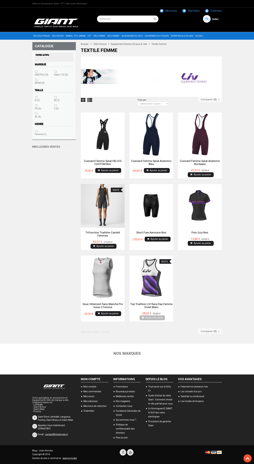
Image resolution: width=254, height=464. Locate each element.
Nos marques (127, 353)
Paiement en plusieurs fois (194, 386)
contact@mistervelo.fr (56, 434)
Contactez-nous (124, 406)
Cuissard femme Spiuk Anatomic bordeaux (200, 162)
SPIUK (39, 83)
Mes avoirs (88, 396)
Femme (40, 134)
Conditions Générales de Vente (128, 413)
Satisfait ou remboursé (192, 396)
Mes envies (168, 11)
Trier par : (142, 100)
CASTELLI (41, 74)
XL (38, 116)
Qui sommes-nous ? (126, 420)
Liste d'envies (46, 450)
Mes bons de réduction (95, 406)
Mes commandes (92, 391)
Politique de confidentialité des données (125, 428)
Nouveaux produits (125, 391)
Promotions (122, 386)
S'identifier (213, 11)
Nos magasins (123, 401)
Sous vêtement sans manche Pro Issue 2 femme (102, 305)
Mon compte (90, 379)
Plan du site (122, 437)
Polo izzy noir (199, 232)
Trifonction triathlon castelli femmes (103, 234)
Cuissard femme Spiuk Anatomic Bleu (151, 162)
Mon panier (191, 11)
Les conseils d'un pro (191, 391)
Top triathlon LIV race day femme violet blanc (151, 305)
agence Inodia (70, 458)
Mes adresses (90, 401)
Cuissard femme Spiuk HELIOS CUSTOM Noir (102, 162)
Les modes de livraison (192, 401)
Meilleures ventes (46, 146)
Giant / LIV (61, 74)
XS (38, 108)
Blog (34, 450)
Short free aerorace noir (151, 232)
